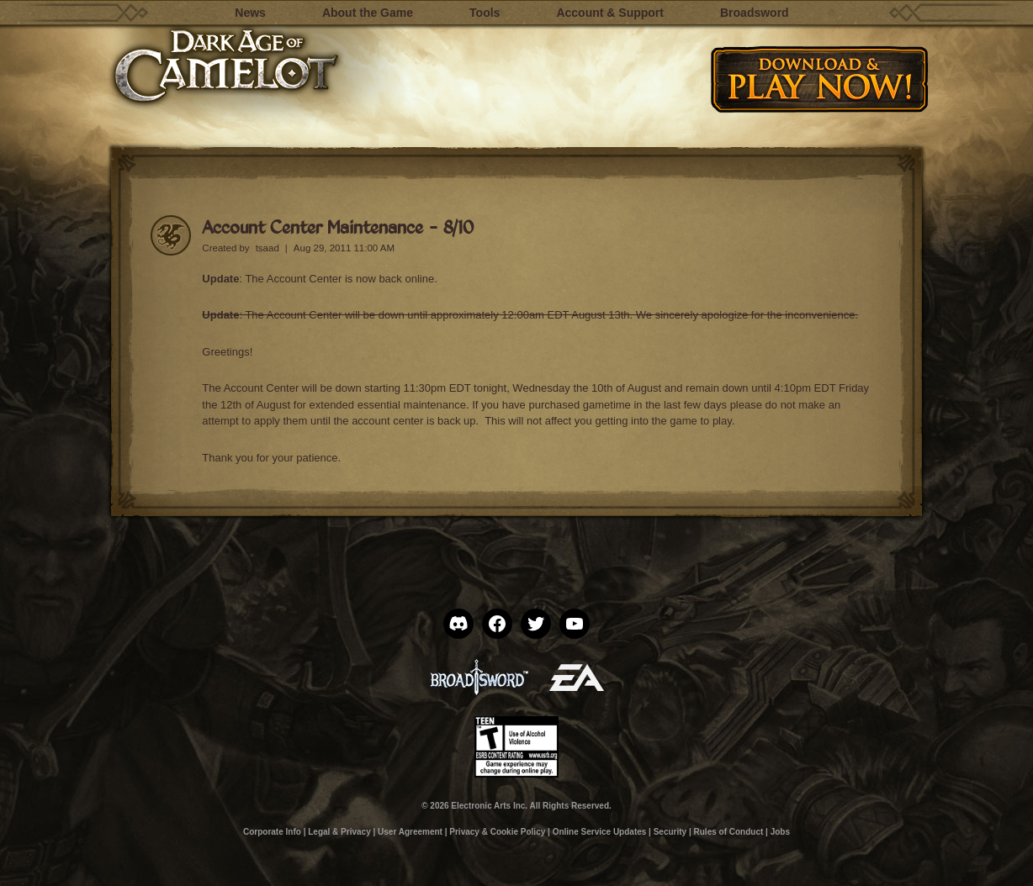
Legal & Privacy (339, 831)
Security (670, 831)
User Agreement (410, 831)
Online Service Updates (600, 831)
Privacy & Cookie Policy (497, 831)
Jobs (780, 831)
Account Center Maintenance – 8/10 (338, 226)
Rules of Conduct (729, 831)
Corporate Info (272, 831)
